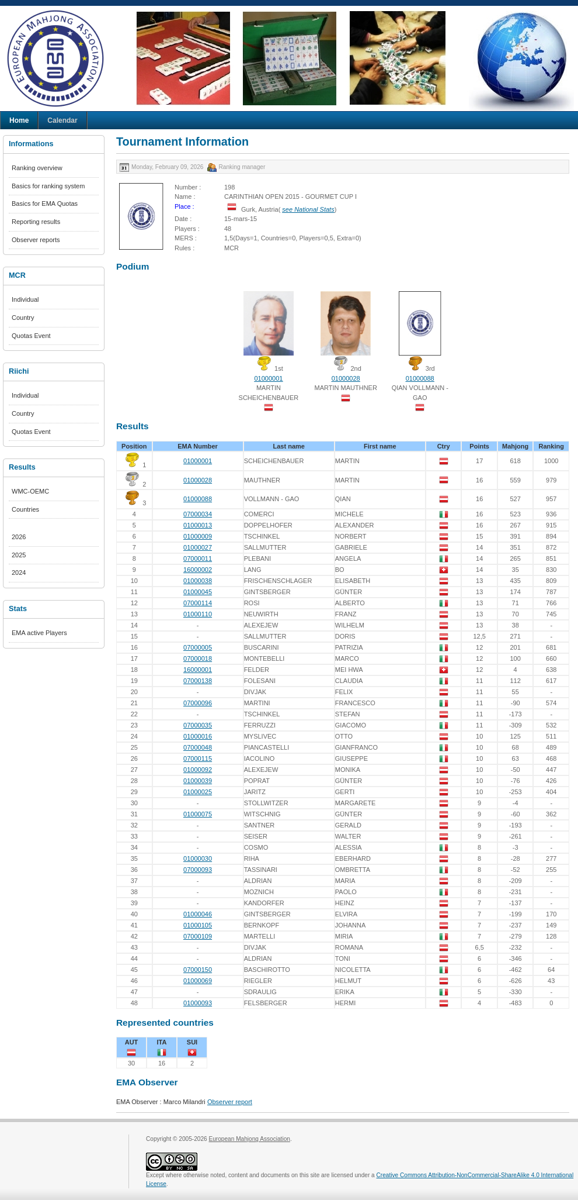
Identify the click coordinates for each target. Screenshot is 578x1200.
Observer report (229, 1101)
